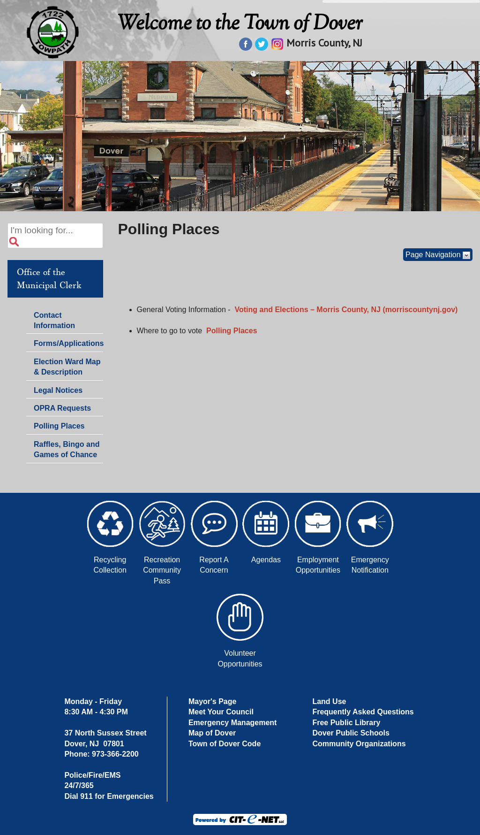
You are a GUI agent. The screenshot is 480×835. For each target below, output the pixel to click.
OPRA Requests (62, 408)
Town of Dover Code (224, 744)
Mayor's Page (212, 701)
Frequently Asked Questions (362, 712)
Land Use (329, 701)
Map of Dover (212, 733)
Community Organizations (358, 744)
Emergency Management (232, 723)
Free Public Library (346, 723)
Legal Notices (58, 390)
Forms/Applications (68, 344)
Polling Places (59, 426)
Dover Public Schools (350, 733)
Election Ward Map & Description (67, 367)
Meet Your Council (221, 712)
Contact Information (54, 322)
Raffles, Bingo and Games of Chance (66, 449)
